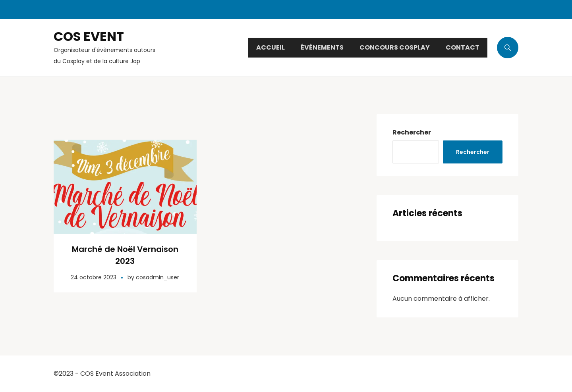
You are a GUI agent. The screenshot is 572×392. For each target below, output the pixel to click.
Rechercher (411, 132)
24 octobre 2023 (93, 277)
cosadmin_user (157, 277)
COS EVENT (89, 36)
